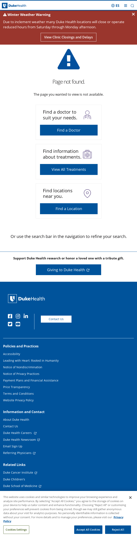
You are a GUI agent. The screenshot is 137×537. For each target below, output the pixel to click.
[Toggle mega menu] (125, 5)
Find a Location (69, 208)
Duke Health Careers (18, 433)
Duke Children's (14, 479)
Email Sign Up (12, 446)
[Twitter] (11, 325)
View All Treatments (69, 169)
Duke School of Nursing (19, 493)
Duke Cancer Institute (18, 472)
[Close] (130, 501)
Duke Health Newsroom (19, 440)
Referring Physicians (17, 453)
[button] (132, 6)
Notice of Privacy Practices (21, 374)
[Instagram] (19, 317)
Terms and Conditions (18, 394)
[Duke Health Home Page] (27, 298)
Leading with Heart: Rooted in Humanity (31, 360)
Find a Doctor (68, 130)
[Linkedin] (27, 317)
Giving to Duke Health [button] (66, 269)
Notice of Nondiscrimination (22, 367)
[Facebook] (11, 317)
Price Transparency (16, 387)
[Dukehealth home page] (17, 5)
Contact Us (56, 319)
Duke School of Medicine (20, 486)
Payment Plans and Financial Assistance (30, 380)
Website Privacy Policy (18, 400)
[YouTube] (19, 325)
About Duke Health (16, 420)
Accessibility (11, 354)
